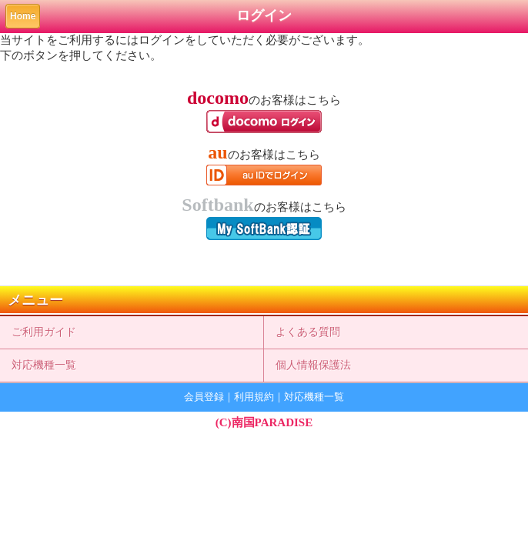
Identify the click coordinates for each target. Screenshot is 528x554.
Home (22, 16)
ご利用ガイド (44, 332)
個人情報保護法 (313, 365)
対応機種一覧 (44, 365)
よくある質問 (308, 332)
